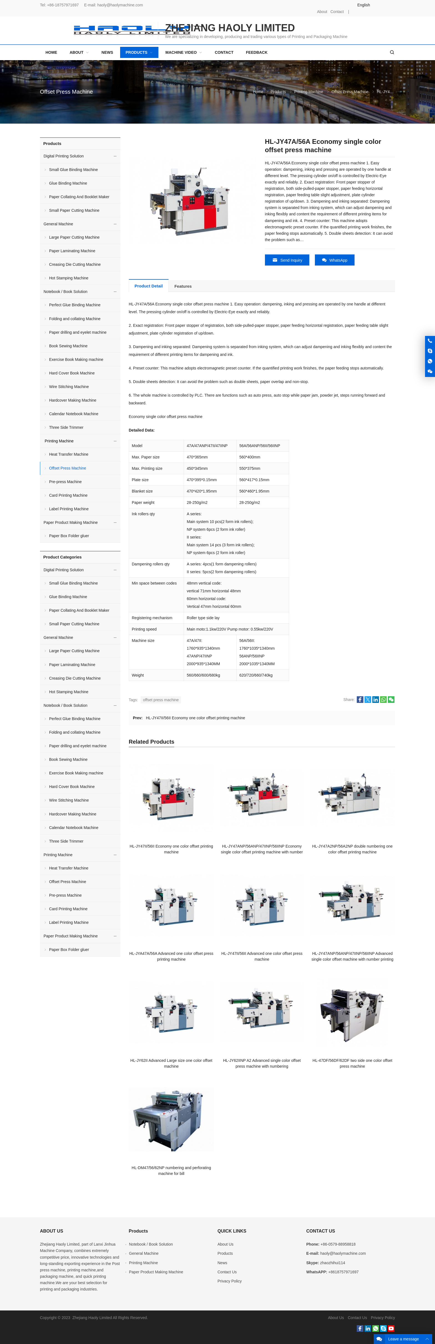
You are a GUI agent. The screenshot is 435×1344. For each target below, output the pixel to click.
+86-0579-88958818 (338, 1243)
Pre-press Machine (65, 482)
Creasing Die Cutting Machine (75, 264)
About (322, 11)
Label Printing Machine (68, 509)
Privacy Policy (230, 1280)
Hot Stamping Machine (68, 278)
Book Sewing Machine (68, 346)
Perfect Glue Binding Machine (74, 305)
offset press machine (161, 699)
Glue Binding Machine (68, 183)
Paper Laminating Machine (72, 251)
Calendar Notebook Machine (73, 414)
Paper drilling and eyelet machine (78, 332)
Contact (337, 11)
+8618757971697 (343, 1271)
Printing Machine (308, 92)
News (222, 1261)
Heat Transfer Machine (68, 454)
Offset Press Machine (66, 92)
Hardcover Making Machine (72, 400)
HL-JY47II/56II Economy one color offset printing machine (195, 717)
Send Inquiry (287, 260)
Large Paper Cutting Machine (74, 237)
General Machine (58, 224)
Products (278, 92)
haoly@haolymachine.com (120, 5)
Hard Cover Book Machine (72, 373)
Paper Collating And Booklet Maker (79, 197)
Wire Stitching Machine (69, 386)
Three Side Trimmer (66, 427)
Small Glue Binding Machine (73, 169)
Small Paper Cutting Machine (74, 210)
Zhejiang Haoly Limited (59, 1243)
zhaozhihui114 (332, 1261)
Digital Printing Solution (64, 156)
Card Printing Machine (68, 495)
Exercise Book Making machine (76, 359)
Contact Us (227, 1271)
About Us (226, 1243)
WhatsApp (334, 260)
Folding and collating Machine (74, 319)
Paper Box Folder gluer (69, 536)
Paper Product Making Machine (71, 522)
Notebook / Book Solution (65, 291)
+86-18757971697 (63, 5)
